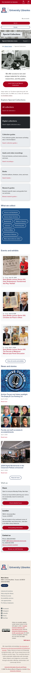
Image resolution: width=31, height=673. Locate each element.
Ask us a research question (10, 545)
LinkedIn (5, 613)
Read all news (15, 478)
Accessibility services (7, 598)
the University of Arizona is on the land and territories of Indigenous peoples (15, 648)
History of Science (21, 221)
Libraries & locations (7, 591)
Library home (8, 46)
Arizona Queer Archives (11, 217)
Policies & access (6, 596)
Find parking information (15, 528)
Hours (4, 488)
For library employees (7, 603)
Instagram (6, 611)
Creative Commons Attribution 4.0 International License (19, 627)
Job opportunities (6, 600)
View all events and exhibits (15, 361)
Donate (15, 27)
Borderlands (7, 221)
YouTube (5, 618)
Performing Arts (19, 226)
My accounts (25, 18)
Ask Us (15, 23)
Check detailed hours (15, 503)
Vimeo (5, 616)
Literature (7, 226)
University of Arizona (10, 234)
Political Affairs (8, 230)
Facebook (6, 608)
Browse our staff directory (15, 549)
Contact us (6, 535)
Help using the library (7, 593)
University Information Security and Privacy (15, 667)
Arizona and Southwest (11, 212)
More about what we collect (12, 239)
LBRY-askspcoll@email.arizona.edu (16, 541)
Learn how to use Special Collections (15, 84)
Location (5, 511)
